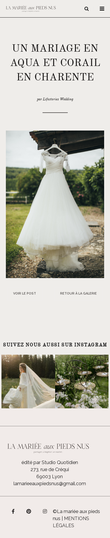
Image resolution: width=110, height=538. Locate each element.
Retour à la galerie (78, 293)
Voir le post (24, 293)
